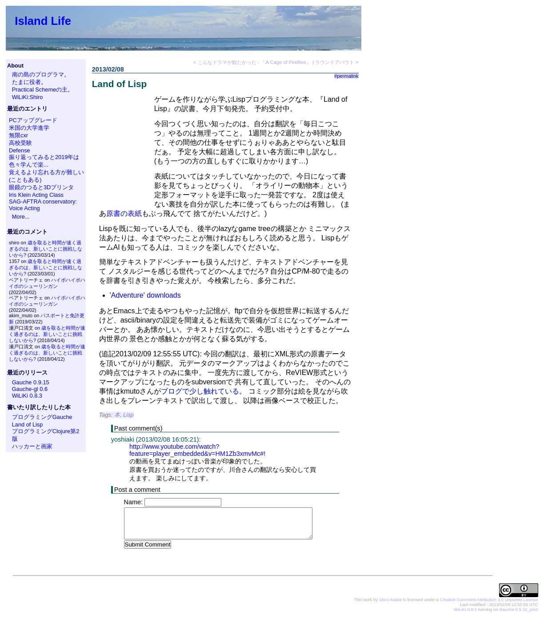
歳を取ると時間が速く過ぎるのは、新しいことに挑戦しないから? (45, 249)
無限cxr (18, 135)
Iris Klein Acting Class (36, 194)
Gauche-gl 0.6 (30, 389)
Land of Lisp (27, 424)
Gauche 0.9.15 (30, 382)
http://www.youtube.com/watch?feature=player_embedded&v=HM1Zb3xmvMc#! (197, 450)
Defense (19, 150)
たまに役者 (26, 82)
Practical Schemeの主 (40, 89)
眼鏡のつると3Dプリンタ (41, 187)
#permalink (346, 76)
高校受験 (20, 143)
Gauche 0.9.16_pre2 (518, 609)
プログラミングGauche (42, 417)
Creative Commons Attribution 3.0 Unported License (489, 600)
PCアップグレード (33, 120)
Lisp (128, 414)
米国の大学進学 (29, 127)
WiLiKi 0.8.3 (27, 395)
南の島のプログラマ (38, 74)
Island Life (43, 21)
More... (21, 216)
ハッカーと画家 (32, 446)
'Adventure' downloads (145, 295)
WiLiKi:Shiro (27, 97)
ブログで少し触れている (200, 391)
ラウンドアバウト (334, 62)
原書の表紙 (124, 213)
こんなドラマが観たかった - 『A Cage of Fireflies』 (254, 62)
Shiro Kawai (390, 600)
